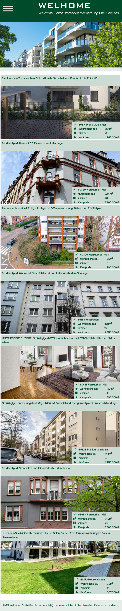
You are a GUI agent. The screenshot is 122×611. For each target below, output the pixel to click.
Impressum (61, 605)
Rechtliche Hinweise (81, 605)
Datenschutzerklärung (107, 605)
